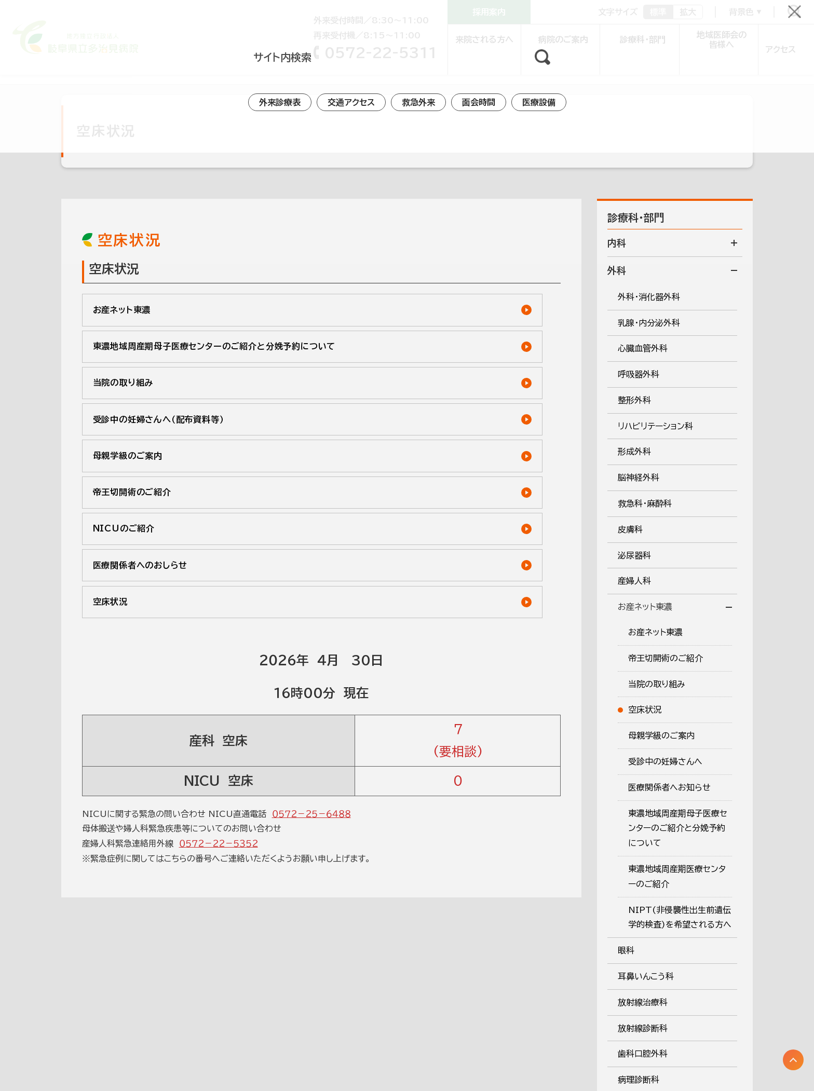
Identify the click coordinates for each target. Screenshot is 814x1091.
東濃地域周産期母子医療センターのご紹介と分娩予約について (436, 318)
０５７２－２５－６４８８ (311, 712)
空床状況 (112, 497)
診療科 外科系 (69, 69)
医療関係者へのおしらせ (393, 454)
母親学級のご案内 (132, 410)
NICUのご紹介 (127, 454)
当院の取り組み (126, 367)
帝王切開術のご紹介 (384, 410)
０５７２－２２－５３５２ (218, 743)
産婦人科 (123, 69)
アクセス (778, 39)
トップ (20, 69)
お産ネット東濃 (177, 69)
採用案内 (489, 12)
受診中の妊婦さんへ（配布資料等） (413, 367)
